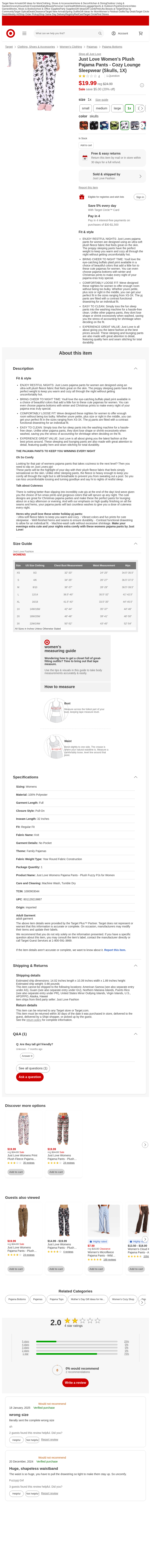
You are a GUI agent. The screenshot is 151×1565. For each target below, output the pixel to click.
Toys (116, 6)
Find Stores (103, 14)
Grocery (14, 6)
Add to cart (86, 145)
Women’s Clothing (71, 46)
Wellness (80, 6)
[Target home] (10, 33)
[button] (98, 1241)
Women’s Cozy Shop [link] (123, 1299)
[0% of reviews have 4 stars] (75, 1344)
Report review (49, 1439)
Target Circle (90, 14)
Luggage (89, 6)
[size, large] (117, 108)
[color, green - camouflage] (114, 125)
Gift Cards (90, 8)
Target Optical (21, 11)
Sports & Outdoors (104, 6)
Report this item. (115, 950)
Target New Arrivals (12, 3)
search (100, 33)
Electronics (124, 6)
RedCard (79, 14)
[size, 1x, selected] (129, 108)
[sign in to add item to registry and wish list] (140, 197)
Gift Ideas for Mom (32, 3)
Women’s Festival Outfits (112, 11)
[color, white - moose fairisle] (135, 125)
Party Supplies (67, 8)
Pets (98, 8)
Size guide (101, 99)
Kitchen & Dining (98, 3)
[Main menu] (24, 33)
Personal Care (61, 6)
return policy (33, 1019)
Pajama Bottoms (112, 46)
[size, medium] (101, 108)
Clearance (39, 11)
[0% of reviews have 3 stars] (75, 1347)
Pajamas (92, 46)
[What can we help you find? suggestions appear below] (68, 33)
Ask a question (30, 1077)
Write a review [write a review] (75, 1382)
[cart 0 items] (140, 33)
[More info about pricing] (142, 85)
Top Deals (130, 11)
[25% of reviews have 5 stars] (75, 1341)
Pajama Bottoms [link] (17, 1299)
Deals (32, 11)
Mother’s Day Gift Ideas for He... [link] (88, 1299)
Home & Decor (81, 3)
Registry (69, 14)
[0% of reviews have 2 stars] (75, 1350)
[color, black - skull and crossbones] (94, 125)
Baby (43, 6)
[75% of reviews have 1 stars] (75, 1354)
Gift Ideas (80, 8)
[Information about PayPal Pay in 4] (112, 220)
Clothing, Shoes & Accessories (58, 3)
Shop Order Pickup (29, 14)
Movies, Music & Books (22, 8)
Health (72, 6)
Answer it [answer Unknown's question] (27, 1055)
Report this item (88, 187)
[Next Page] (142, 108)
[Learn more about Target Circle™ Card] (112, 208)
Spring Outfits (73, 11)
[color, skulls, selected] (124, 125)
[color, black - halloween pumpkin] (83, 125)
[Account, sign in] (121, 33)
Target (9, 46)
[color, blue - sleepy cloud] (104, 125)
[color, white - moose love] (145, 125)
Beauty (49, 6)
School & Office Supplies (47, 8)
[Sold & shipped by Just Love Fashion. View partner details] (112, 176)
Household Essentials (29, 6)
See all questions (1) (33, 1068)
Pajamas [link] (37, 1299)
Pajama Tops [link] (57, 1299)
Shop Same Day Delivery (52, 14)
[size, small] (85, 108)
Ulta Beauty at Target (111, 8)
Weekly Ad (13, 14)
